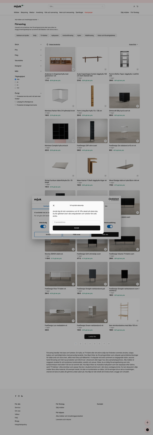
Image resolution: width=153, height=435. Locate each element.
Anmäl (76, 228)
